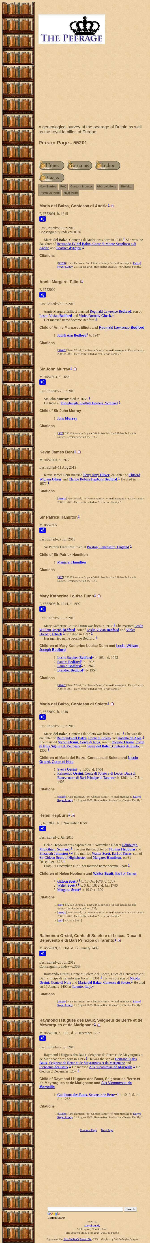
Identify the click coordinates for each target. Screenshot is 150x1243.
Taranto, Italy (81, 986)
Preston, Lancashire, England (108, 547)
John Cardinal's (71, 1239)
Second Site (85, 1239)
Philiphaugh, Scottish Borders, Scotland (89, 403)
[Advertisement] (92, 85)
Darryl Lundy (92, 1225)
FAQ (63, 186)
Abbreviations (106, 186)
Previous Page (50, 192)
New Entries (48, 186)
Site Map (126, 186)
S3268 (62, 263)
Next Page (71, 192)
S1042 (62, 350)
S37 (60, 433)
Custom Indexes (81, 186)
